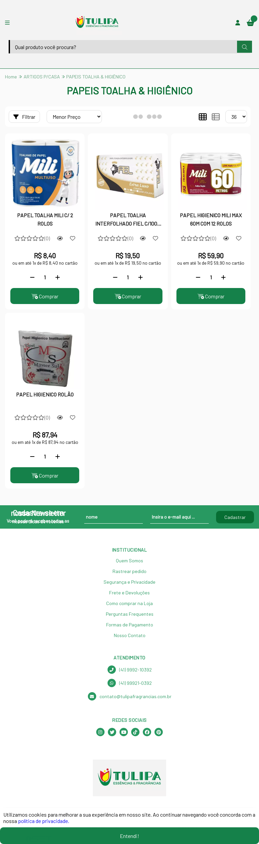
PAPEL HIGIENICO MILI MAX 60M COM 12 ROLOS (211, 219)
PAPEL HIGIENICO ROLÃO (45, 394)
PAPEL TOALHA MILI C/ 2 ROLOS (45, 219)
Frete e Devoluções (129, 593)
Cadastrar (235, 517)
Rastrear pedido (129, 571)
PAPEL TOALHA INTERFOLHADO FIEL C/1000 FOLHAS (127, 220)
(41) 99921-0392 (130, 683)
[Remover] (32, 277)
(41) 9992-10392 (130, 670)
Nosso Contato (129, 635)
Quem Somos (129, 561)
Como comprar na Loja (129, 603)
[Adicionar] (57, 277)
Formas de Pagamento (129, 625)
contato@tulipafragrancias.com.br (129, 696)
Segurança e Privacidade (129, 582)
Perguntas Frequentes (129, 614)
